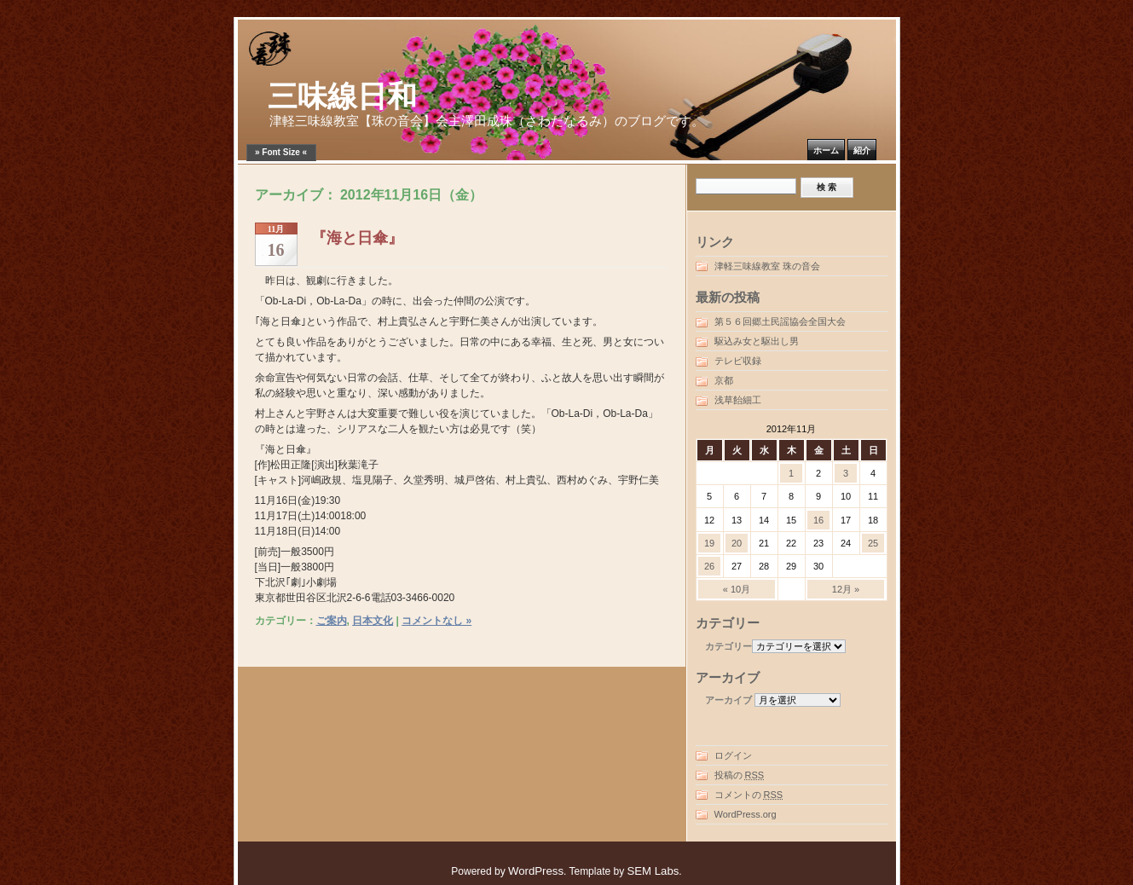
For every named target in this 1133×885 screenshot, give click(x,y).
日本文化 (372, 621)
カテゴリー (728, 646)
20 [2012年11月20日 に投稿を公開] (736, 543)
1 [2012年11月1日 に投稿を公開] (791, 473)
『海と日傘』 (357, 237)
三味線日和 (342, 96)
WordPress (536, 871)
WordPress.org (745, 814)
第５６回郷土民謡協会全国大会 (780, 321)
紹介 (861, 150)
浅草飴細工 (737, 400)
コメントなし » (436, 621)
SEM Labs (653, 871)
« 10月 (736, 589)
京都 (723, 380)
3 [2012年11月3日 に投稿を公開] (845, 473)
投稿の (739, 775)
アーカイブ (728, 700)
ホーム (826, 150)
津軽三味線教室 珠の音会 (767, 266)
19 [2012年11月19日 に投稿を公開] (709, 543)
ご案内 (331, 621)
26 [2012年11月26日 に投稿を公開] (709, 566)
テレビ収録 (737, 361)
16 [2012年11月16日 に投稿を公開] (818, 520)
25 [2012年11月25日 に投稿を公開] (873, 543)
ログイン (733, 755)
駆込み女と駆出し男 (756, 341)
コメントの (748, 795)
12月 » (845, 589)
